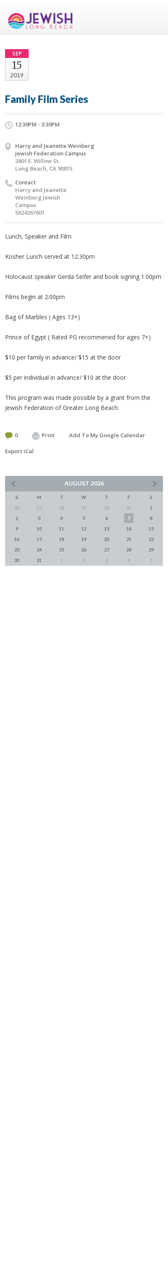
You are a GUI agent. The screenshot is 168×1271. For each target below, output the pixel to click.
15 (151, 528)
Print (43, 435)
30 (16, 560)
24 (39, 549)
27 (106, 549)
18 (61, 539)
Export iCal (19, 451)
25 (61, 549)
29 (151, 549)
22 (151, 539)
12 (83, 528)
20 (106, 539)
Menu (153, 17)
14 (128, 528)
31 (39, 560)
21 (128, 539)
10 (39, 528)
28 (128, 549)
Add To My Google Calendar (107, 435)
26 (83, 549)
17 (39, 539)
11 (61, 528)
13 (106, 528)
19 (83, 539)
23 (16, 549)
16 (16, 539)
